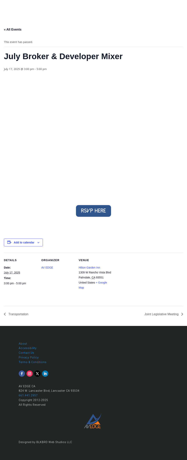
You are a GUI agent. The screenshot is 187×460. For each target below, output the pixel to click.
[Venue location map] (136, 279)
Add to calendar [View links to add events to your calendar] (24, 242)
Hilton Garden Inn (89, 267)
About (23, 343)
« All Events (12, 29)
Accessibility (28, 348)
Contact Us (26, 352)
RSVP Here (93, 210)
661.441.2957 (28, 395)
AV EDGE (47, 267)
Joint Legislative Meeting (161, 314)
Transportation (18, 314)
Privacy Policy (29, 357)
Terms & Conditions (33, 362)
